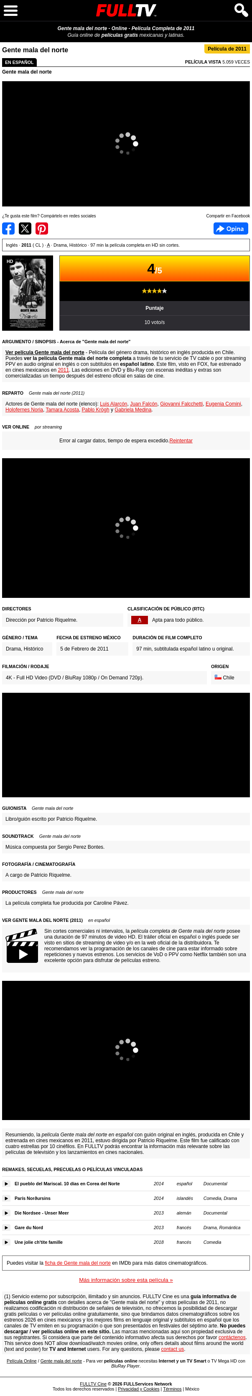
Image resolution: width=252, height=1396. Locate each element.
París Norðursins (33, 1198)
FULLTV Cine (93, 1383)
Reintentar (181, 441)
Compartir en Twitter (25, 228)
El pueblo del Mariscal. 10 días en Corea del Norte (67, 1183)
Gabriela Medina (133, 410)
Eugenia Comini (223, 404)
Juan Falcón (143, 404)
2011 (63, 370)
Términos (172, 1388)
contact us (172, 1349)
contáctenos (232, 1337)
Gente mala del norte (27, 72)
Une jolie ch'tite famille (39, 1242)
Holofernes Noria (24, 410)
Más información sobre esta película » (126, 1280)
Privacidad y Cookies (139, 1388)
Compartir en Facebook (8, 228)
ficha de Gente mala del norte (77, 1263)
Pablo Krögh (95, 410)
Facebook (231, 228)
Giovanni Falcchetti (181, 404)
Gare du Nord (29, 1227)
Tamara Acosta (62, 410)
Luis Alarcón (113, 404)
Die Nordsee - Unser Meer (42, 1212)
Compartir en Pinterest (42, 228)
